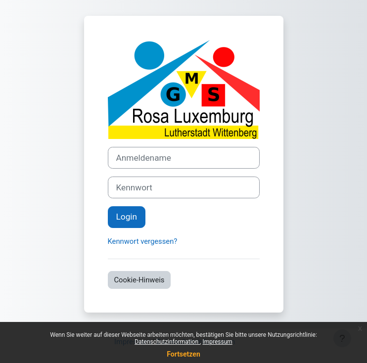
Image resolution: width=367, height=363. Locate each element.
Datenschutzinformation (167, 341)
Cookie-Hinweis (139, 279)
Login (127, 217)
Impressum (217, 341)
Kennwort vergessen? (143, 241)
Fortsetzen (183, 354)
